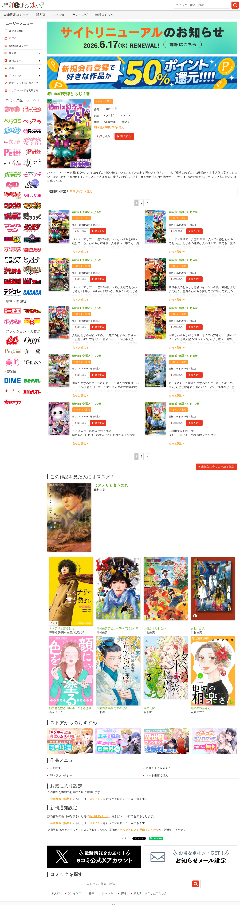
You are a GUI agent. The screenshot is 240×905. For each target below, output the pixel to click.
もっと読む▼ (80, 251)
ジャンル (58, 15)
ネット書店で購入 (157, 775)
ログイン (94, 799)
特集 (91, 893)
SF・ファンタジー (61, 775)
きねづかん (198, 628)
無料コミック (104, 15)
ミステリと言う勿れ (61, 628)
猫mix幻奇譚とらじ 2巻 (183, 212)
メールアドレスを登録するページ (138, 829)
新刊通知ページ (99, 816)
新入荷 (40, 15)
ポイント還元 (105, 101)
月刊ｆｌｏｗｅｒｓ (118, 115)
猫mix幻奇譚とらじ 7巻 (86, 356)
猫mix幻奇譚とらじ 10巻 (184, 403)
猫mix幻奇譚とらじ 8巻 (183, 356)
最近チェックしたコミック (150, 893)
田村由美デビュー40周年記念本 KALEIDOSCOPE (118, 628)
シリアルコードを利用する (23, 90)
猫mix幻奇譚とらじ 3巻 (86, 260)
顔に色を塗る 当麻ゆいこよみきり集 (71, 708)
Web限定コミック (16, 15)
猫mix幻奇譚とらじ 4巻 (183, 260)
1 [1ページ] (136, 202)
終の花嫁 (149, 708)
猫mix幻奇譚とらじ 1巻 (86, 212)
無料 (123, 893)
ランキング (80, 15)
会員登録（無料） (61, 799)
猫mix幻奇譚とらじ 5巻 (86, 308)
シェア (125, 837)
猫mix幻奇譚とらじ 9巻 (86, 403)
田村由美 (111, 109)
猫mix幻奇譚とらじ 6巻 (183, 308)
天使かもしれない (155, 628)
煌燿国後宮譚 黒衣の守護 (112, 708)
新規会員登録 (16, 31)
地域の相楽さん (200, 708)
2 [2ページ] (141, 202)
